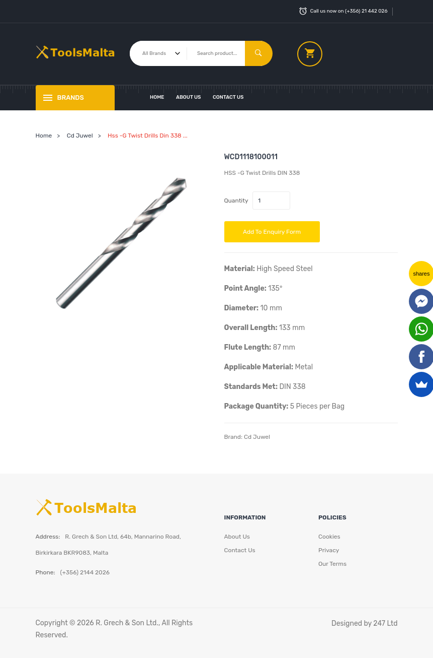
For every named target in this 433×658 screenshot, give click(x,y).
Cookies (329, 536)
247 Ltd (385, 623)
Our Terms (332, 563)
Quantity (236, 200)
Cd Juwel (80, 135)
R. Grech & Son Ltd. (127, 623)
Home (157, 97)
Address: (48, 536)
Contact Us (228, 97)
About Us (188, 97)
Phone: (45, 572)
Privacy (328, 550)
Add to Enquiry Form (272, 231)
